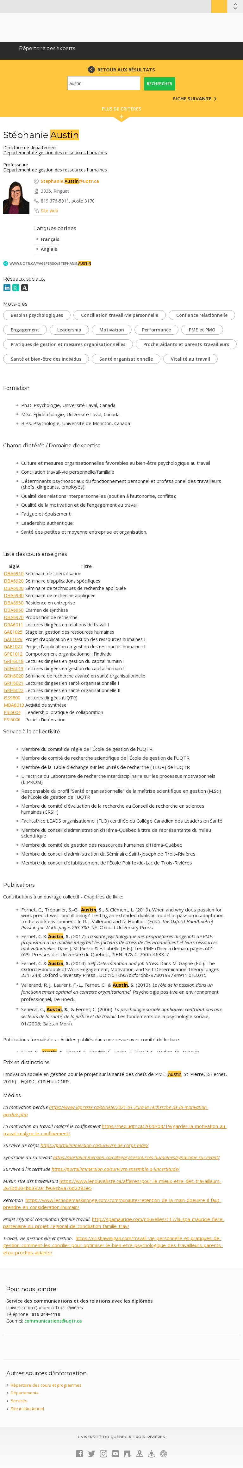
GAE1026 (13, 639)
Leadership (69, 330)
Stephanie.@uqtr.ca (70, 181)
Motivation (111, 330)
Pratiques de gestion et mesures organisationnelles (68, 344)
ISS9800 (12, 698)
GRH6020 (13, 676)
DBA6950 (13, 603)
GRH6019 (13, 668)
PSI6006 (12, 720)
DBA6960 (13, 610)
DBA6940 (13, 595)
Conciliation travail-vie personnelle (119, 315)
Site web (49, 211)
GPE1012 (13, 654)
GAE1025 (13, 632)
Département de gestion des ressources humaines (55, 153)
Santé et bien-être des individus (46, 359)
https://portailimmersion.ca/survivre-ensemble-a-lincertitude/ (115, 1169)
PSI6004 (12, 712)
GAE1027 (13, 647)
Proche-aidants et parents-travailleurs (186, 344)
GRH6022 (13, 690)
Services (19, 1401)
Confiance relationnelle (201, 315)
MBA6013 (14, 705)
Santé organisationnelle (126, 359)
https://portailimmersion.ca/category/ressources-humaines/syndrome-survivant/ (136, 1157)
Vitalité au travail (190, 359)
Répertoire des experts (47, 48)
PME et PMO (202, 330)
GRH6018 (13, 661)
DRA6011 (13, 625)
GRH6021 (13, 683)
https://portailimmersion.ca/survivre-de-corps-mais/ (94, 1145)
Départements (25, 1393)
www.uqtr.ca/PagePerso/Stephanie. (50, 263)
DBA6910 (13, 574)
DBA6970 (13, 617)
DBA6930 (13, 588)
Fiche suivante (192, 98)
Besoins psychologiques (37, 315)
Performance (156, 330)
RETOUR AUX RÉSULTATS (126, 69)
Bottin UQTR (219, 6)
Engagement (25, 330)
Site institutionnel (27, 1408)
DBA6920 (13, 581)
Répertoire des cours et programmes (46, 1385)
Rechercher (159, 83)
